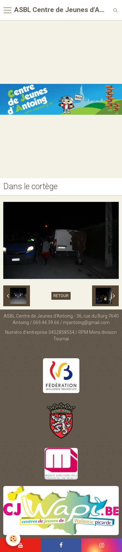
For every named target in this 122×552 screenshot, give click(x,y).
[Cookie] (13, 539)
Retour (61, 296)
